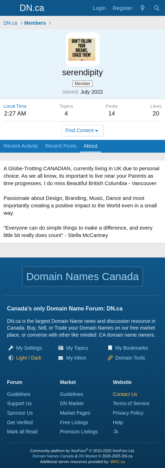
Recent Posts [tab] (60, 146)
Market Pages (75, 413)
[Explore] (143, 7)
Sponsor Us (20, 413)
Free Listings (74, 422)
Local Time (15, 106)
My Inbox (76, 358)
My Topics (77, 348)
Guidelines (18, 394)
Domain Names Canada (53, 456)
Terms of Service (131, 403)
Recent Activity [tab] (21, 146)
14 (111, 113)
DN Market (71, 403)
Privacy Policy (128, 413)
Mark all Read (22, 431)
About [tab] (90, 146)
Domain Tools (130, 358)
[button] (29, 358)
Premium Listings (78, 431)
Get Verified (20, 422)
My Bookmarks (131, 348)
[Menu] (9, 8)
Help (118, 422)
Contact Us (125, 394)
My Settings (29, 348)
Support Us (19, 403)
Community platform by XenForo (82, 451)
